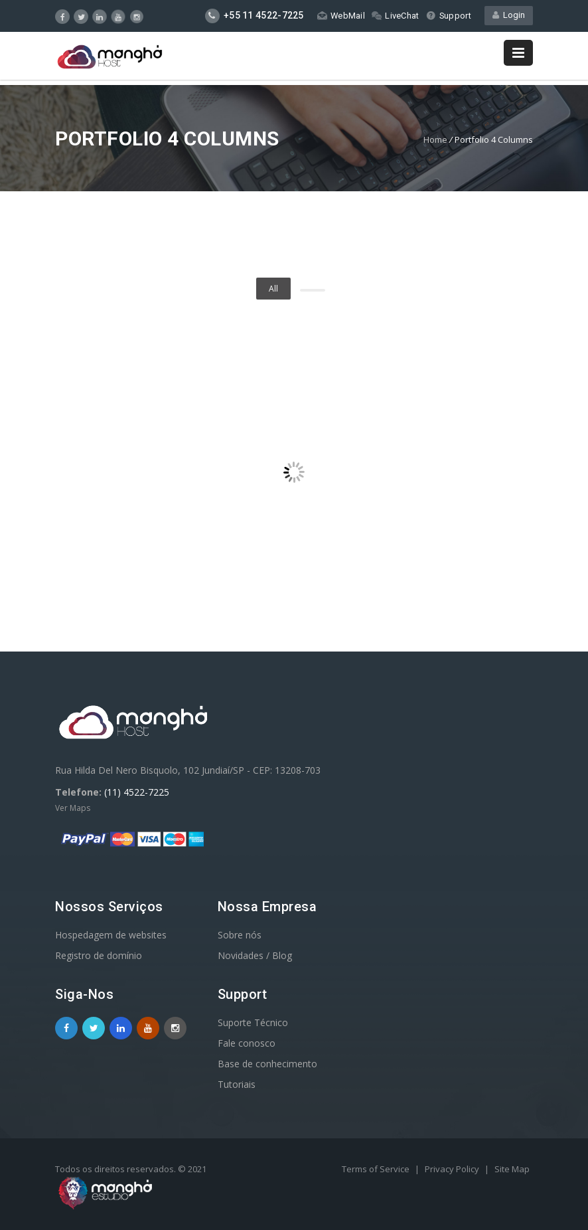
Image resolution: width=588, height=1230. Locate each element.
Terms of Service (376, 1169)
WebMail (340, 16)
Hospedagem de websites (111, 934)
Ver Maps (72, 808)
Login (508, 16)
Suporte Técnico (253, 1022)
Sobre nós (239, 934)
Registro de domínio (98, 955)
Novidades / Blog (255, 955)
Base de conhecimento (267, 1063)
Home (435, 139)
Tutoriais (237, 1084)
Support (448, 16)
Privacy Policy (453, 1169)
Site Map (512, 1169)
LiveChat (394, 16)
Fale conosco (246, 1043)
